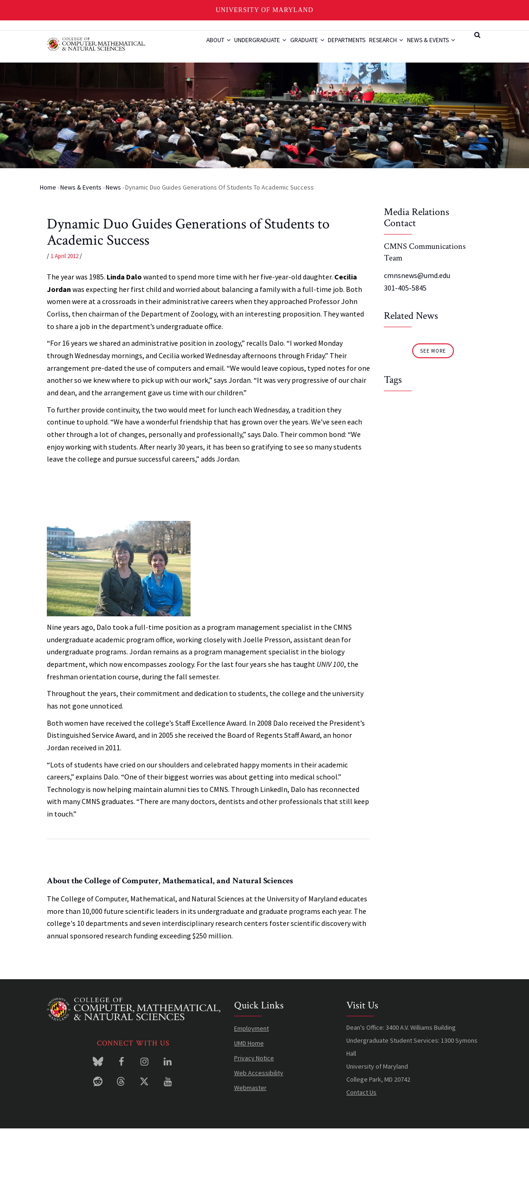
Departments (343, 48)
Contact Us (361, 1141)
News (113, 236)
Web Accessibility (258, 1122)
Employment (251, 1077)
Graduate (297, 48)
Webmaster (250, 1137)
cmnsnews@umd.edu (417, 324)
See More (433, 400)
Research (390, 48)
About (195, 48)
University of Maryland (264, 9)
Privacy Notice (254, 1107)
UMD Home (249, 1092)
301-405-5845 (405, 337)
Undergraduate (243, 48)
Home (48, 236)
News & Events (206, 82)
